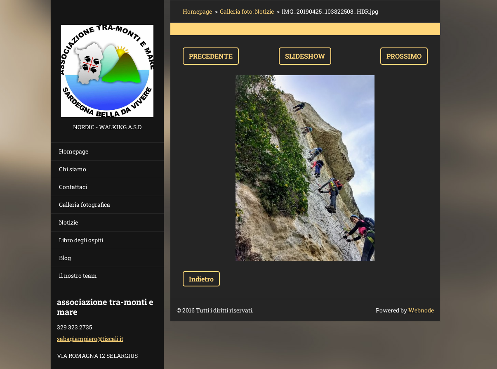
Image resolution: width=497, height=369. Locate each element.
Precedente (211, 56)
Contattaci (73, 187)
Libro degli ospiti (81, 240)
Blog (65, 258)
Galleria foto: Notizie (247, 11)
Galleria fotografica (84, 204)
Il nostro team (78, 275)
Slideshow (305, 56)
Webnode (421, 310)
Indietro (201, 278)
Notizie (68, 222)
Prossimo (404, 56)
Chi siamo (72, 169)
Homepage (73, 151)
